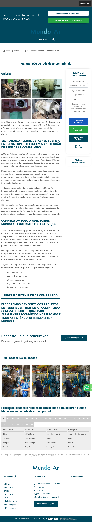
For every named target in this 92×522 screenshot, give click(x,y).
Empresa (8, 487)
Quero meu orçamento (74, 338)
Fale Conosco (10, 501)
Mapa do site (10, 508)
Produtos (8, 494)
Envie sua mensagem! (45, 504)
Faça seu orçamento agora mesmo (68, 13)
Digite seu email (78, 81)
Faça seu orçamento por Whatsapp (68, 20)
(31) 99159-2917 (42, 494)
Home (7, 484)
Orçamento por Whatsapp (78, 130)
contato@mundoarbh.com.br (47, 497)
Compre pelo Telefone (78, 138)
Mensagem (78, 100)
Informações (10, 505)
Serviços (8, 498)
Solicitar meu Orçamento (78, 121)
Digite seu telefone (78, 91)
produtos (7, 491)
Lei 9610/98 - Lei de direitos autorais (58, 456)
